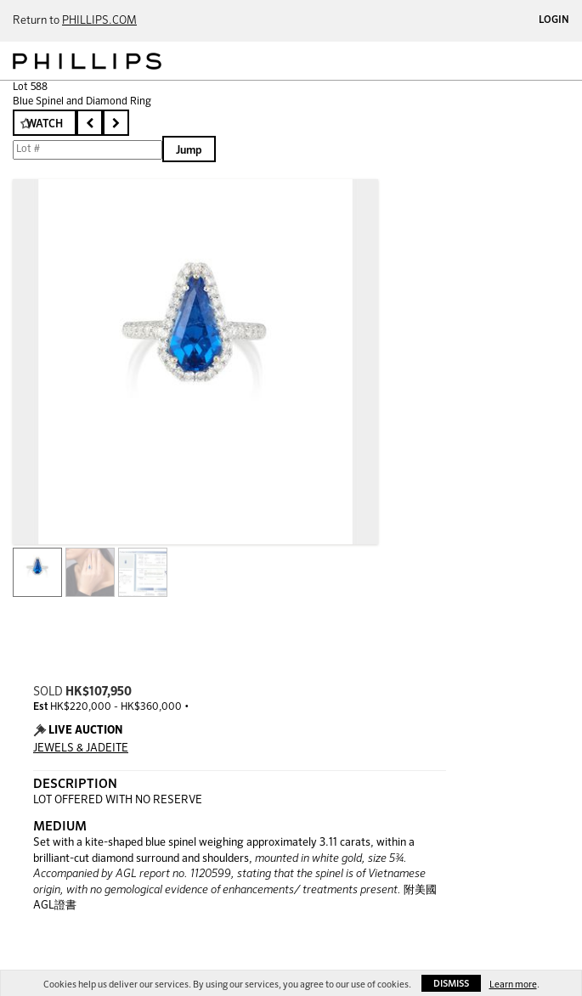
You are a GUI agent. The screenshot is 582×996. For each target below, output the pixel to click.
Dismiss (451, 983)
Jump (189, 150)
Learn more (513, 984)
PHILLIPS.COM (99, 20)
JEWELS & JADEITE (80, 748)
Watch (44, 124)
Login (554, 20)
